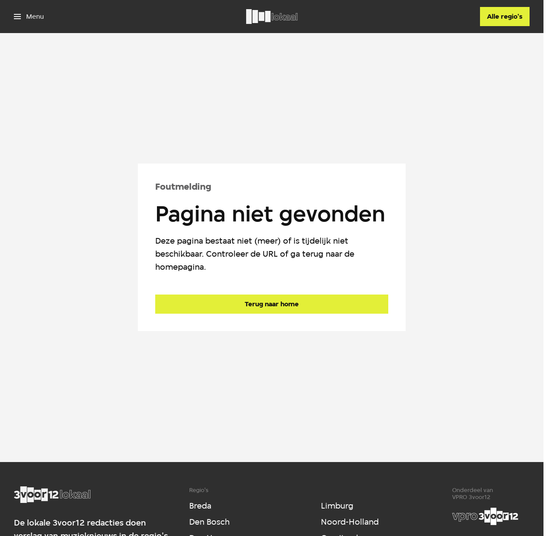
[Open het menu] (29, 16)
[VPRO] (485, 516)
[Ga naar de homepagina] (271, 304)
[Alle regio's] (505, 16)
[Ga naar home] (271, 16)
